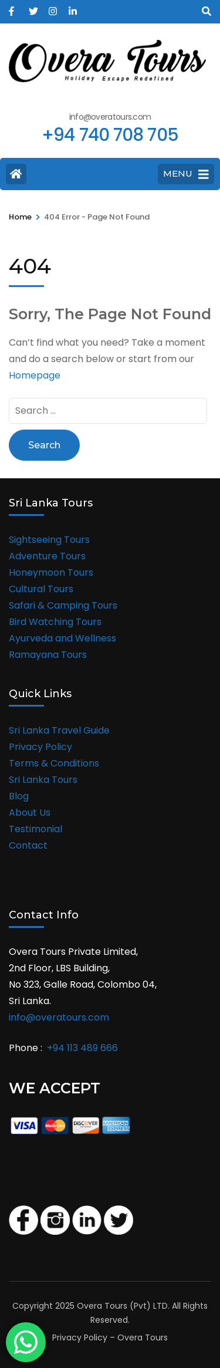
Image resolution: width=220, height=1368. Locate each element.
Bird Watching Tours (55, 622)
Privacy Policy (40, 747)
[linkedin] (73, 8)
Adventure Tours (47, 556)
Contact (28, 845)
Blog (19, 796)
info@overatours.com (59, 1017)
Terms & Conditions (54, 763)
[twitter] (33, 8)
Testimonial (35, 829)
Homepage (34, 375)
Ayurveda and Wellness (62, 638)
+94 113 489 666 (82, 1048)
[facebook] (13, 8)
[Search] (206, 11)
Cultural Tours (41, 589)
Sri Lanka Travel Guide (59, 730)
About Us (29, 812)
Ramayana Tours (48, 654)
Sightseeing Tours (49, 539)
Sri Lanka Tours (43, 779)
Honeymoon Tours (51, 572)
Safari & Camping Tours (63, 605)
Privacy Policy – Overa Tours (110, 1337)
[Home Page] (16, 174)
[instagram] (53, 8)
